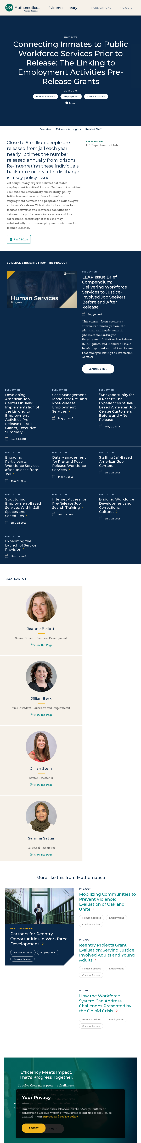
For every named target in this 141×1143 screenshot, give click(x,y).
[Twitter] (9, 1082)
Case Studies (81, 1100)
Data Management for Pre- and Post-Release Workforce (69, 464)
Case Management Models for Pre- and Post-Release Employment (69, 403)
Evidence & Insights (68, 129)
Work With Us (47, 999)
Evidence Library (62, 8)
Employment (71, 96)
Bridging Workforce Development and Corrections (116, 505)
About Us (13, 1095)
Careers (48, 1095)
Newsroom (14, 1111)
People (47, 1111)
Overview (45, 129)
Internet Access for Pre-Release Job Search (69, 503)
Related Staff (94, 129)
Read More (19, 239)
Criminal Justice (96, 96)
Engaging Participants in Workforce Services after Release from (22, 466)
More (70, 103)
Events (47, 1105)
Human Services (45, 96)
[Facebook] (15, 1082)
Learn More (98, 369)
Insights (13, 1105)
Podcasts (79, 1121)
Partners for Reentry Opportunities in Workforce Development (39, 807)
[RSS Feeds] (36, 1082)
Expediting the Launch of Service (21, 545)
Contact (48, 1100)
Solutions (13, 1116)
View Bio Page (23, 653)
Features (79, 1116)
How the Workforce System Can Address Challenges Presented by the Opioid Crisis (105, 872)
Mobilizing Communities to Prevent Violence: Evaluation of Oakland (107, 771)
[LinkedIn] (22, 1082)
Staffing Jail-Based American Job (115, 462)
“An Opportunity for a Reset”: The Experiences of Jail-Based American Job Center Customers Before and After (117, 407)
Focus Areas (15, 1100)
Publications (101, 7)
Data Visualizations (86, 1105)
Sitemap (89, 1136)
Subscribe (20, 1069)
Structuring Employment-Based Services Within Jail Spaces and (23, 507)
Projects (125, 7)
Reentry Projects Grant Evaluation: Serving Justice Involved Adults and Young (107, 821)
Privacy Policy (107, 1136)
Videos (77, 1127)
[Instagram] (29, 1082)
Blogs (76, 1095)
